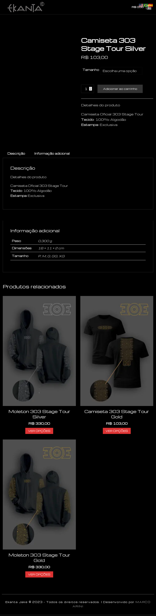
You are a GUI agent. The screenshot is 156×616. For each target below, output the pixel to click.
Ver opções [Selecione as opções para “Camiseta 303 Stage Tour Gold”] (117, 430)
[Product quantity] (87, 89)
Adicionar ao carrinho (120, 89)
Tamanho (91, 70)
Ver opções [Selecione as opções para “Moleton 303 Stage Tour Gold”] (39, 574)
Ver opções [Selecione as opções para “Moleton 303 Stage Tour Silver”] (39, 430)
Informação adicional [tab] (52, 153)
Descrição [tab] (16, 153)
